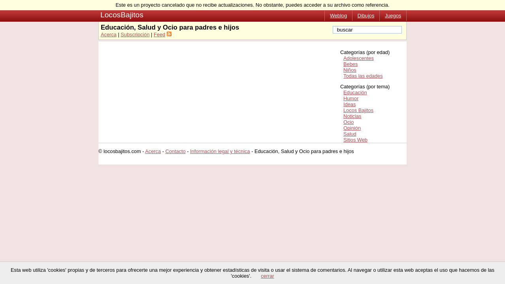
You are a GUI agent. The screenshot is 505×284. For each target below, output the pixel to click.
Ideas (349, 104)
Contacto (175, 151)
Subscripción (135, 34)
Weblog (338, 16)
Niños (349, 70)
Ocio (348, 122)
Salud (349, 134)
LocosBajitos (121, 15)
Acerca (109, 34)
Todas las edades (363, 76)
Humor (350, 98)
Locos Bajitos (358, 110)
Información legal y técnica (220, 151)
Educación (355, 92)
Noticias (352, 116)
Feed (159, 34)
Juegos (393, 16)
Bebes (350, 64)
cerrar (267, 276)
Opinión (352, 128)
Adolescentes (358, 58)
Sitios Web (355, 140)
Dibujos (366, 16)
